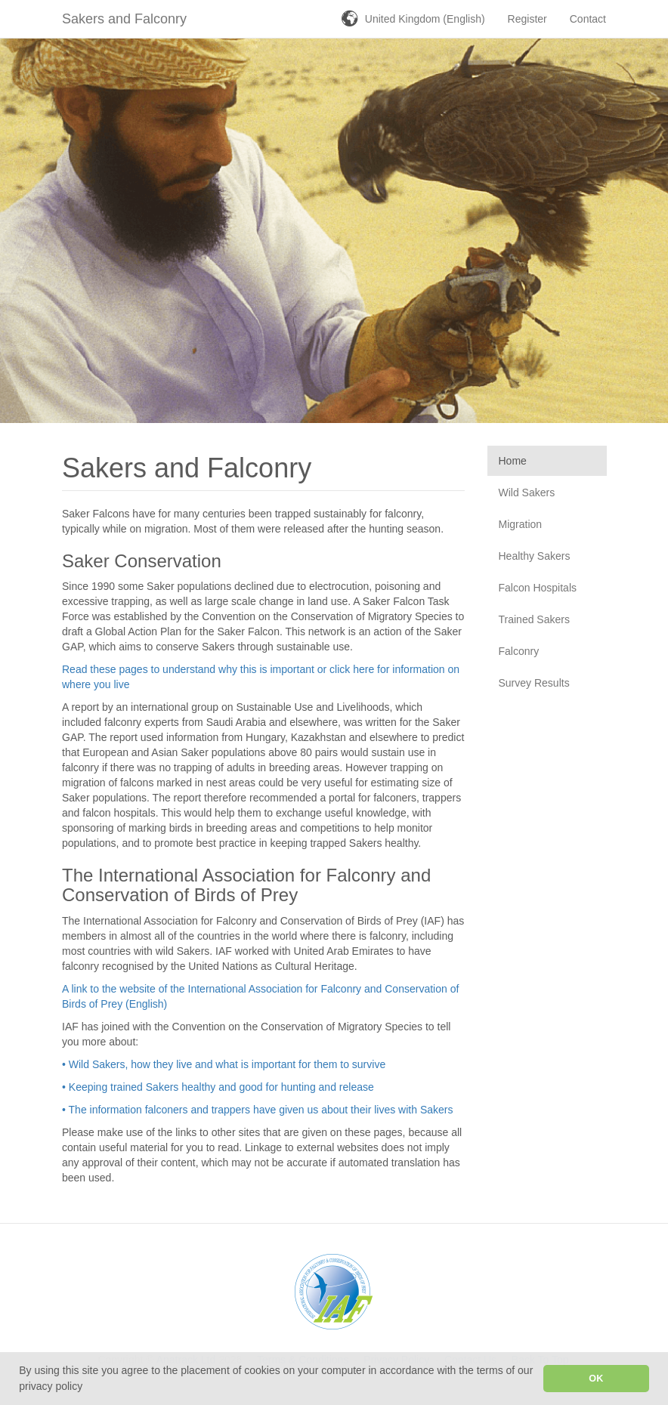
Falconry (519, 651)
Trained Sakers (534, 619)
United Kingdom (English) (425, 19)
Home (513, 461)
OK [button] (596, 1378)
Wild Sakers (527, 492)
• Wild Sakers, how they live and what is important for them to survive (223, 1064)
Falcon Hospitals (538, 588)
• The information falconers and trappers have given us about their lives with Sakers (257, 1110)
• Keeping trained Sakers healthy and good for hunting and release (218, 1087)
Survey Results (534, 683)
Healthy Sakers (535, 556)
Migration (521, 524)
